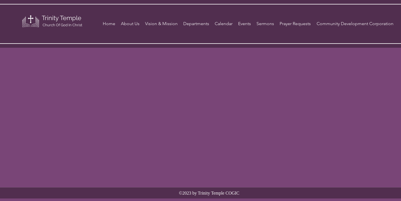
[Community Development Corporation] (355, 23)
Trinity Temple (61, 17)
